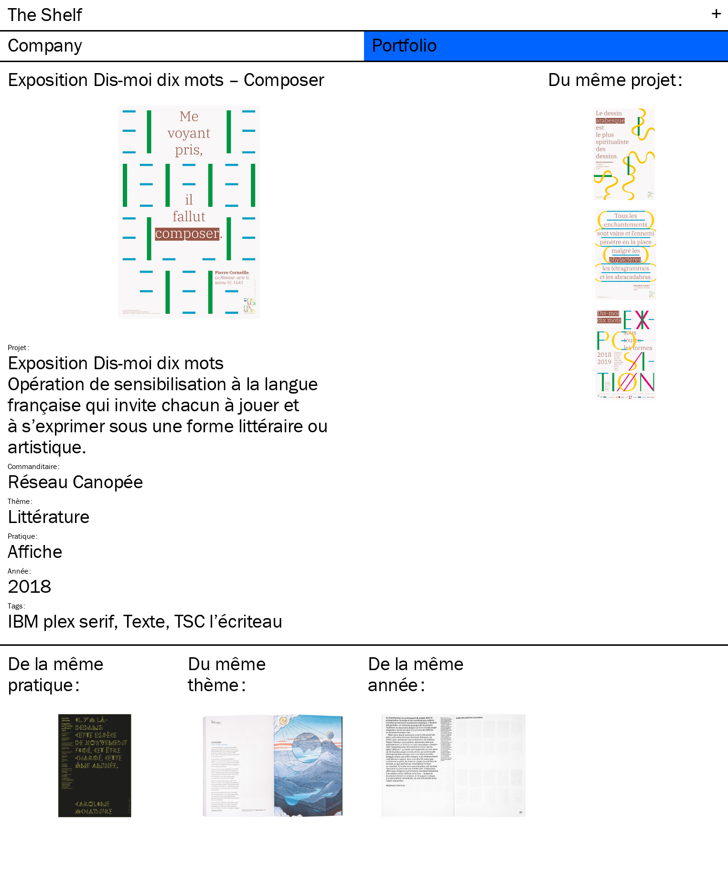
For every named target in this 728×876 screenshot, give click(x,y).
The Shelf (45, 14)
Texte (144, 620)
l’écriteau (228, 620)
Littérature (49, 516)
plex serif (61, 620)
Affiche (35, 551)
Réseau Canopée (75, 481)
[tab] (182, 46)
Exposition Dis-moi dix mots (116, 362)
